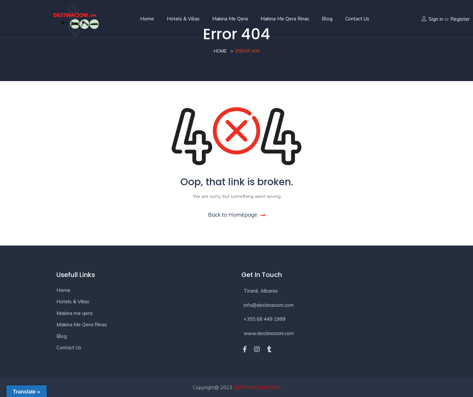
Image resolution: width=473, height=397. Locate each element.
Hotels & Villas (183, 19)
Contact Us (68, 347)
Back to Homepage (236, 214)
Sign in (436, 19)
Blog (327, 19)
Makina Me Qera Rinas (285, 19)
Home (147, 19)
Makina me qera (230, 19)
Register (460, 19)
